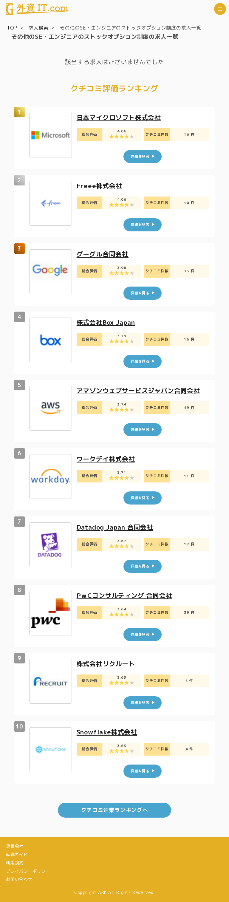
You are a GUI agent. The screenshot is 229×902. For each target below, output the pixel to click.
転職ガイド (17, 854)
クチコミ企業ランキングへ (114, 810)
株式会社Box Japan (108, 322)
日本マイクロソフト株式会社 (121, 117)
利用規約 (15, 863)
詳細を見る (140, 156)
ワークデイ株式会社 (107, 458)
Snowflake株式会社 (108, 732)
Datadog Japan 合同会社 (117, 527)
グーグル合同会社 (104, 254)
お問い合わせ (19, 879)
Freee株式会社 (100, 185)
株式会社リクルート (107, 663)
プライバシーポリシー (28, 871)
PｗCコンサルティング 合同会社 (127, 595)
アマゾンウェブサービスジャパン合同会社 (141, 390)
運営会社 (15, 846)
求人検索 (39, 27)
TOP (12, 27)
